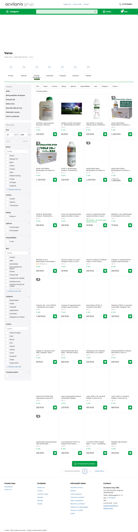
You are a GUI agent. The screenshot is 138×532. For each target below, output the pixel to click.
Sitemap (40, 500)
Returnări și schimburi (77, 504)
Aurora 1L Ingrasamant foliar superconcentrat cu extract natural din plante (95, 215)
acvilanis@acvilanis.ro (110, 506)
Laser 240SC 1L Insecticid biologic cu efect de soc (120, 397)
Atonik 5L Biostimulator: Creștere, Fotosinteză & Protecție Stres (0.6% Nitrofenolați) (44, 215)
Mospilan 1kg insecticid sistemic (119, 443)
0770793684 (111, 498)
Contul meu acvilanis (77, 497)
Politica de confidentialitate (79, 507)
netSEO (44, 530)
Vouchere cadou (42, 494)
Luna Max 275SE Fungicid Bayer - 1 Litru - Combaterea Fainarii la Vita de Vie (95, 443)
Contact (86, 4)
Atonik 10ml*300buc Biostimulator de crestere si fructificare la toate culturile (45, 169)
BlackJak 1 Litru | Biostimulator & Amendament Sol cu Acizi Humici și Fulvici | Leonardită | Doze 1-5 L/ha (121, 215)
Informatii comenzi (76, 487)
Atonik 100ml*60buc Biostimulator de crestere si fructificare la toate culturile (120, 124)
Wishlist (73, 491)
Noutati (39, 504)
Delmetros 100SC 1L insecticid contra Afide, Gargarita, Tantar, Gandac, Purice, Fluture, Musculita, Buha (121, 306)
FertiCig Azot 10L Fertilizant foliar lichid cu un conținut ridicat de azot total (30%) (95, 352)
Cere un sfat (77, 4)
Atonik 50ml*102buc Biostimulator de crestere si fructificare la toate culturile (120, 169)
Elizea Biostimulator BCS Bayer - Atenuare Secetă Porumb (69, 352)
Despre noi (67, 4)
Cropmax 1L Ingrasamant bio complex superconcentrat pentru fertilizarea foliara (121, 260)
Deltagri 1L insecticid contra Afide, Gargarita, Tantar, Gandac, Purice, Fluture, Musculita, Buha (45, 352)
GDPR (72, 513)
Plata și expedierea (76, 500)
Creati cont (8, 489)
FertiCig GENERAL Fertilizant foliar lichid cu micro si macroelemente (121, 352)
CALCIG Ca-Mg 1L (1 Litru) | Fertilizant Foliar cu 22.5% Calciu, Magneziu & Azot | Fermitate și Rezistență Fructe (71, 260)
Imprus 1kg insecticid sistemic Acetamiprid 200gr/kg (71, 397)
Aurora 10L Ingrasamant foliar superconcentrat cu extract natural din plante (71, 215)
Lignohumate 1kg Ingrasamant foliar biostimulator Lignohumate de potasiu (46, 443)
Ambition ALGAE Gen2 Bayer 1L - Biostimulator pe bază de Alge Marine (71, 124)
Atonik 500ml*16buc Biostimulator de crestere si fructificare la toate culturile (95, 169)
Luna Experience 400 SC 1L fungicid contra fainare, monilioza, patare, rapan (70, 443)
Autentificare (8, 487)
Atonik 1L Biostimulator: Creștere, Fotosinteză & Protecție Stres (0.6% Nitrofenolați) (69, 169)
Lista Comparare (76, 494)
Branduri (40, 497)
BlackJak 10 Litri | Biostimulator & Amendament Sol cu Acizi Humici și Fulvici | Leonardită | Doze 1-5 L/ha (46, 260)
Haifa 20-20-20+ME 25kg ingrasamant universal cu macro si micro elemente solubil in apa (44, 397)
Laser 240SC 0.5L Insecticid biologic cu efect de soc (95, 397)
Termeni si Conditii (76, 510)
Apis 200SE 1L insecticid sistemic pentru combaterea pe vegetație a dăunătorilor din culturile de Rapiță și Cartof (96, 124)
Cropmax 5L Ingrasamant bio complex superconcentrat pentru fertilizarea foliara (71, 306)
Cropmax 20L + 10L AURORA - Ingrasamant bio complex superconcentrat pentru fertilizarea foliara (46, 306)
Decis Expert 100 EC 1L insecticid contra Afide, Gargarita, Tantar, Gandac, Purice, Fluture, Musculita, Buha (95, 306)
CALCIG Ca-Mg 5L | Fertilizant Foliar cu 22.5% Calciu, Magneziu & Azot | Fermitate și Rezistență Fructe (96, 260)
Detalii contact (108, 508)
